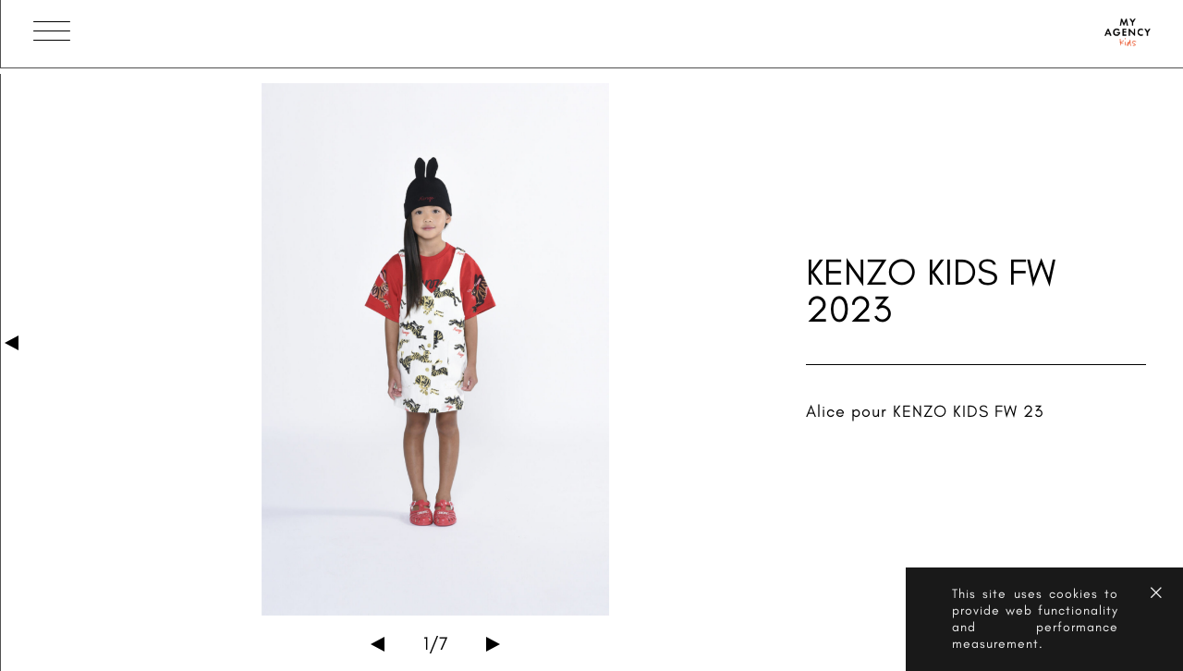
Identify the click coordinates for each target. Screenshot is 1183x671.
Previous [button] (377, 644)
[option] (435, 349)
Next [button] (493, 644)
